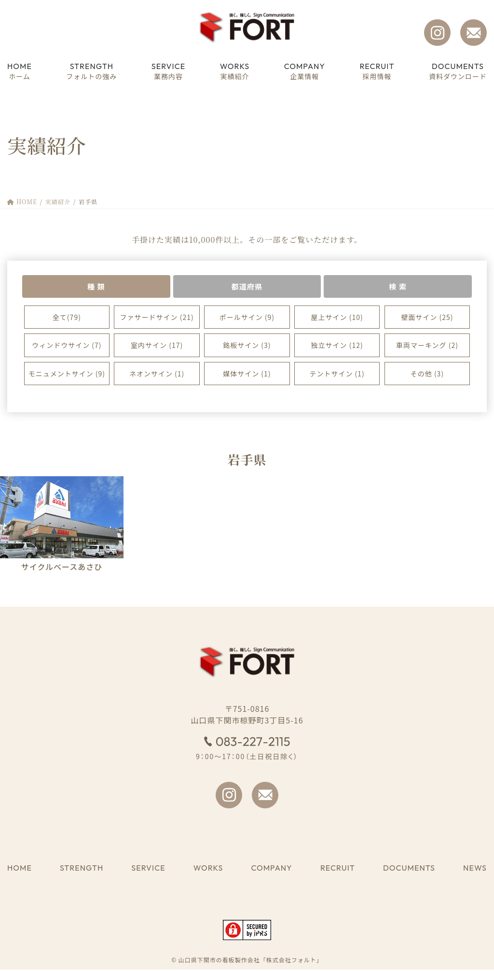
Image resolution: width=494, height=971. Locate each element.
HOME (19, 869)
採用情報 (376, 71)
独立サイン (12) (337, 346)
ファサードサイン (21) (157, 318)
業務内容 (168, 71)
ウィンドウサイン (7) (66, 346)
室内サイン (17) (157, 346)
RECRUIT (337, 869)
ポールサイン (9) (247, 318)
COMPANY (271, 869)
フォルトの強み (91, 71)
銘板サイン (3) (247, 346)
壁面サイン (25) (427, 318)
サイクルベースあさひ (61, 567)
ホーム (19, 71)
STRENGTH (81, 869)
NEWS (475, 869)
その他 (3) (427, 374)
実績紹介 (234, 71)
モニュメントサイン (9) (66, 374)
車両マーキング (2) (427, 346)
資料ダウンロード (458, 71)
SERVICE (148, 869)
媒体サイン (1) (247, 374)
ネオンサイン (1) (156, 374)
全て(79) (67, 318)
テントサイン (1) (336, 374)
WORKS (208, 869)
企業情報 (304, 71)
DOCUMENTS (409, 869)
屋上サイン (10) (337, 318)
